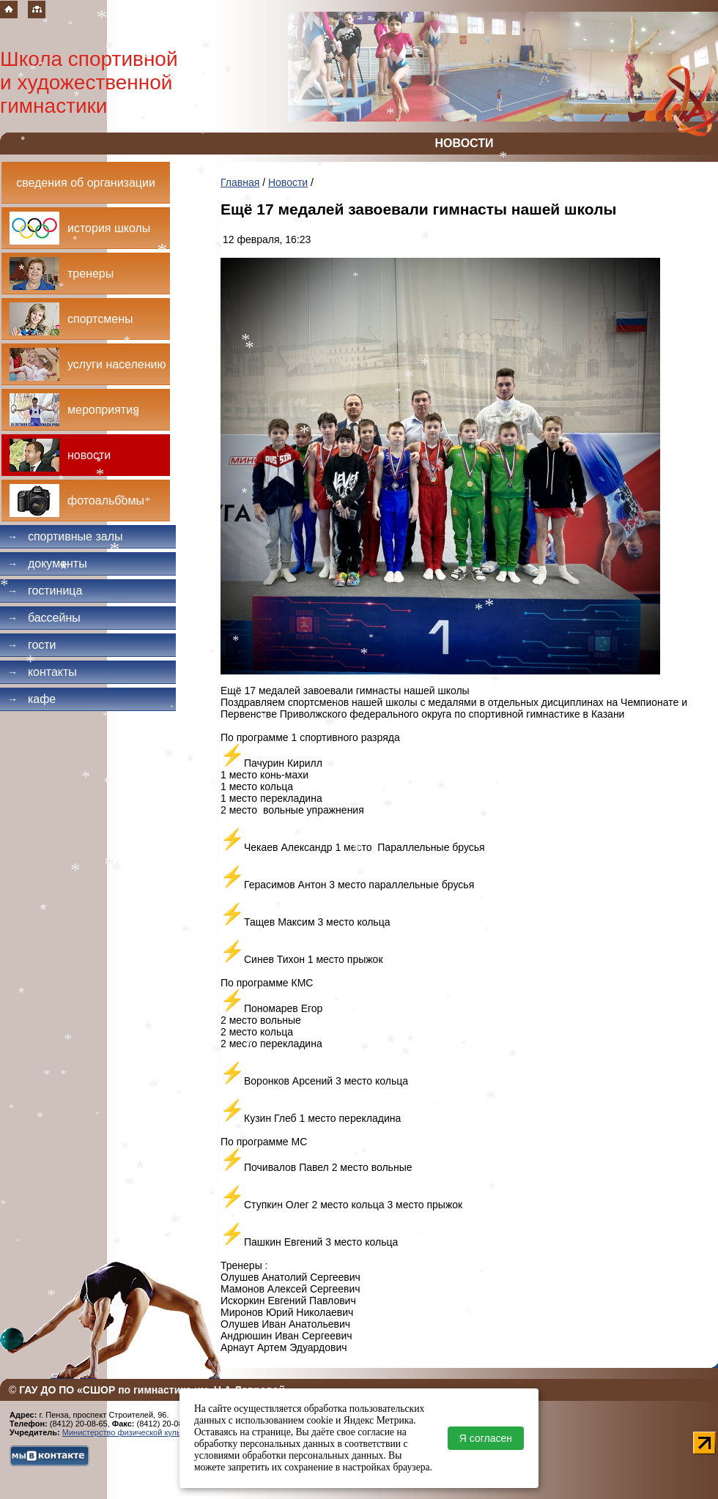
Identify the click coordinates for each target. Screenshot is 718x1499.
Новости (288, 182)
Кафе (31, 699)
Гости (31, 645)
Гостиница (44, 590)
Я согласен (485, 1438)
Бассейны (44, 617)
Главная (240, 182)
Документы (47, 563)
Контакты (42, 672)
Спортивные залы (65, 536)
